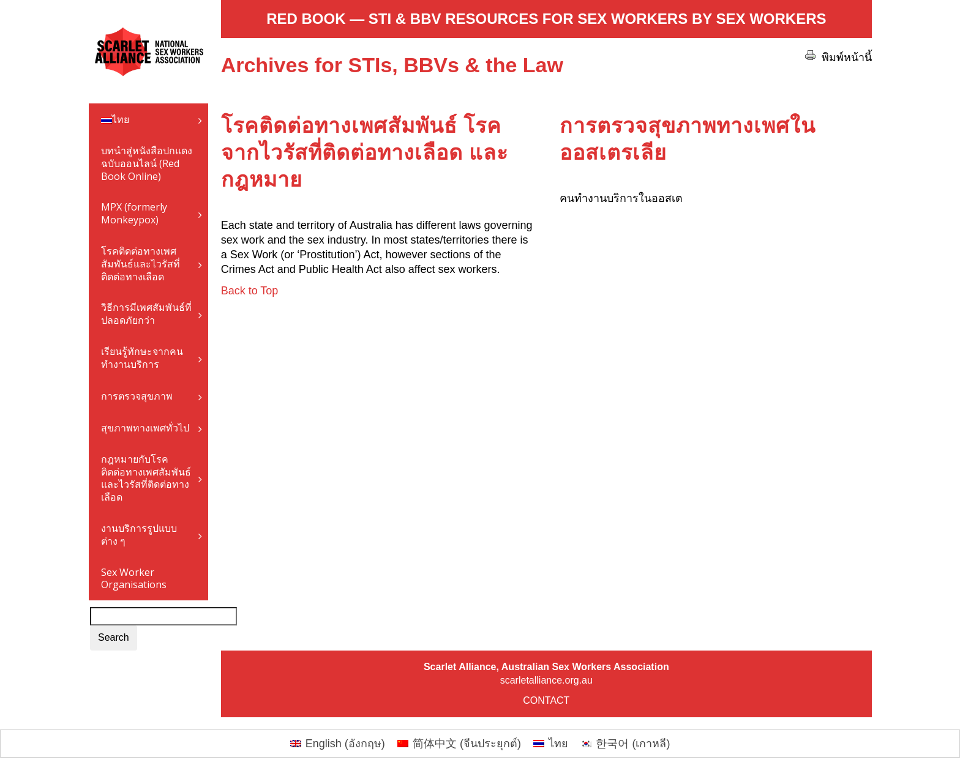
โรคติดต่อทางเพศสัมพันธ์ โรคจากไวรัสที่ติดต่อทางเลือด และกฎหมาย (364, 152)
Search (113, 637)
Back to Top (250, 291)
